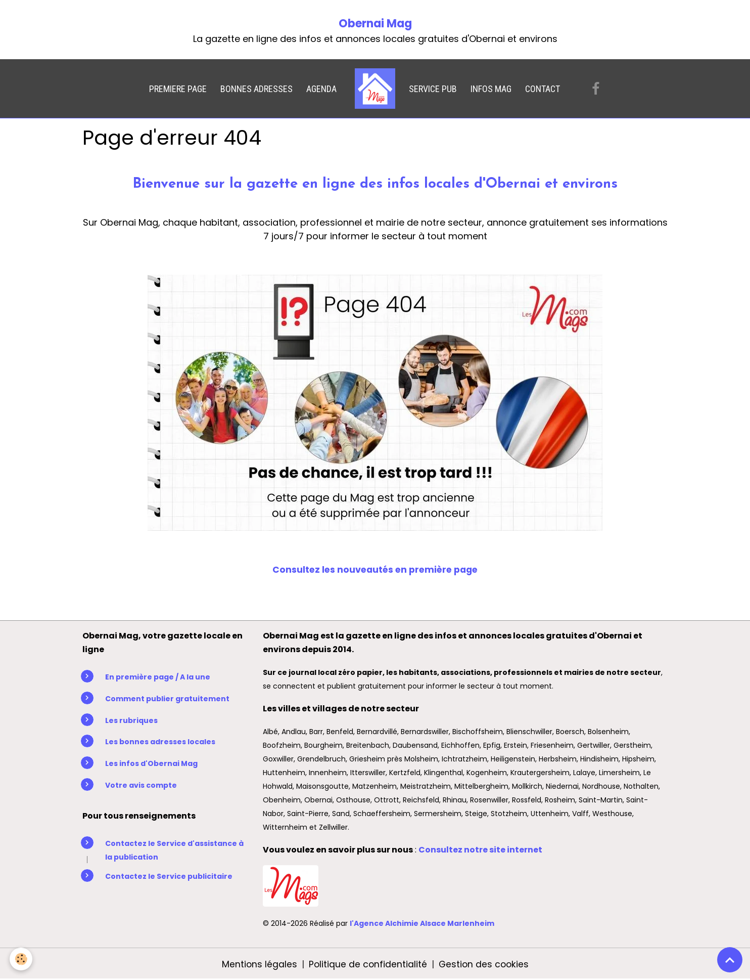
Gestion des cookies (484, 964)
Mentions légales (258, 964)
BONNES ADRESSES (256, 88)
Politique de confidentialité (367, 964)
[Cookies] (21, 959)
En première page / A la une (157, 677)
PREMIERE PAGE (178, 88)
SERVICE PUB (433, 88)
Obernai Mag (375, 23)
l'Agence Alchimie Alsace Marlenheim (422, 923)
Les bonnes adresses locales (160, 742)
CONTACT (542, 88)
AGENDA (321, 88)
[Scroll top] (729, 959)
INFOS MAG (491, 88)
